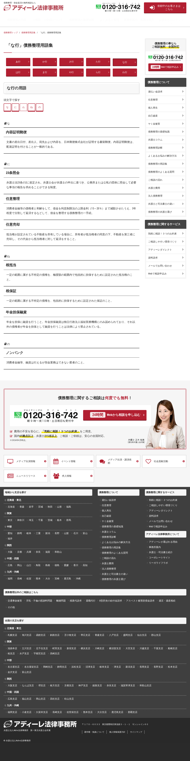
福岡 (10, 578)
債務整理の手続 (16, 20)
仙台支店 (142, 635)
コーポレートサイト (159, 557)
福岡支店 (12, 712)
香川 (75, 565)
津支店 (117, 666)
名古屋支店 (14, 666)
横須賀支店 (115, 648)
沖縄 (78, 578)
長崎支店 (57, 712)
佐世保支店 (73, 712)
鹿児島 (67, 578)
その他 (11, 607)
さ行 (71, 61)
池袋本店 (12, 648)
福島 (68, 506)
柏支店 (11, 653)
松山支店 (69, 698)
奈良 (38, 552)
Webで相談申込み (165, 67)
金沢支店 (12, 672)
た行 (98, 61)
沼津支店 (90, 666)
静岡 (19, 533)
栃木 (59, 520)
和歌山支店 (145, 685)
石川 (75, 533)
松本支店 (172, 666)
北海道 (11, 506)
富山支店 (26, 672)
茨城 (50, 520)
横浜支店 (85, 648)
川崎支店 (99, 648)
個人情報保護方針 (117, 732)
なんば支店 (28, 685)
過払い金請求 (155, 91)
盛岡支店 (128, 635)
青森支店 (99, 635)
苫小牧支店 (70, 635)
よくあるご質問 (109, 20)
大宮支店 (130, 648)
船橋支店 (172, 648)
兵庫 (28, 552)
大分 (47, 578)
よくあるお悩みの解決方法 (162, 155)
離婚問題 (61, 600)
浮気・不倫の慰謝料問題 (39, 600)
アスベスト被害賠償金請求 (140, 600)
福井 (10, 538)
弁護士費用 (154, 188)
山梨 (66, 533)
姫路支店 (97, 685)
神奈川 (20, 520)
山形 (59, 506)
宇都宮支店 (39, 653)
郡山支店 (156, 635)
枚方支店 (55, 685)
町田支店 (57, 648)
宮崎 (57, 578)
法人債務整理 (155, 195)
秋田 (50, 506)
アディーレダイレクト (160, 249)
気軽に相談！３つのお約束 (162, 233)
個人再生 (153, 107)
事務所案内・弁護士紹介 (139, 20)
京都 (19, 552)
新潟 (47, 533)
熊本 (38, 578)
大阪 (10, 552)
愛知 (10, 533)
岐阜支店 (104, 666)
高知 (85, 565)
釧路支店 (55, 635)
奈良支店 (111, 685)
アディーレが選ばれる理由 (163, 541)
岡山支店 (40, 698)
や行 (71, 72)
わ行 (124, 72)
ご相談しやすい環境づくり (162, 241)
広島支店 (12, 698)
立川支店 (26, 648)
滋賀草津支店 (128, 685)
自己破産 (153, 115)
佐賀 (28, 578)
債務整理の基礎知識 (81, 20)
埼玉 (31, 520)
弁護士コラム (155, 139)
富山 (85, 533)
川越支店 (144, 648)
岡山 (19, 565)
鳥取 (38, 565)
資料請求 (153, 257)
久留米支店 (42, 712)
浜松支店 (76, 666)
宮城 (40, 506)
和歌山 (58, 552)
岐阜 (28, 533)
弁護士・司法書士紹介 (161, 552)
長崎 (19, 578)
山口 (28, 565)
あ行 (18, 61)
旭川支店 (26, 635)
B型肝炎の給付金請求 (110, 600)
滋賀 (47, 552)
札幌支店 (12, 635)
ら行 (98, 72)
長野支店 (158, 666)
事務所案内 (155, 547)
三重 (38, 533)
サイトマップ (136, 732)
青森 (22, 506)
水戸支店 (24, 653)
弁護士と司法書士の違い (161, 203)
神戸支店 (83, 685)
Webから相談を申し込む (115, 415)
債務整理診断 (155, 147)
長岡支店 (144, 666)
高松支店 (55, 698)
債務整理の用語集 (157, 163)
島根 (47, 565)
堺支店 (41, 685)
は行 (18, 72)
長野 (57, 533)
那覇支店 (132, 712)
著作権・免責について (94, 732)
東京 (10, 520)
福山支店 (26, 698)
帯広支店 (85, 635)
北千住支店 (42, 648)
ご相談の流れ (155, 180)
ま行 (44, 72)
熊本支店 (88, 712)
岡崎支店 (48, 666)
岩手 (31, 506)
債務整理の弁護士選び (160, 211)
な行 (124, 62)
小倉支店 (26, 712)
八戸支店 (114, 635)
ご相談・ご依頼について (48, 20)
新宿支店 (71, 648)
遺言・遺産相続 (167, 600)
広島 (10, 565)
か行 (44, 61)
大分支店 (102, 712)
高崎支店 (55, 653)
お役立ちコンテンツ (171, 20)
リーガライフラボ (158, 562)
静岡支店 (62, 666)
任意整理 (153, 99)
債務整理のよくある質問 (161, 171)
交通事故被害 (15, 600)
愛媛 (66, 565)
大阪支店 (12, 685)
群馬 (68, 520)
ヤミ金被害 (154, 123)
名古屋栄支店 (31, 666)
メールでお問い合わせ (160, 265)
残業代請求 (76, 600)
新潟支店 (130, 666)
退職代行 (90, 600)
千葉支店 (158, 648)
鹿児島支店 (117, 712)
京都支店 (69, 685)
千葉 (40, 520)
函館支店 (40, 635)
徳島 (57, 565)
